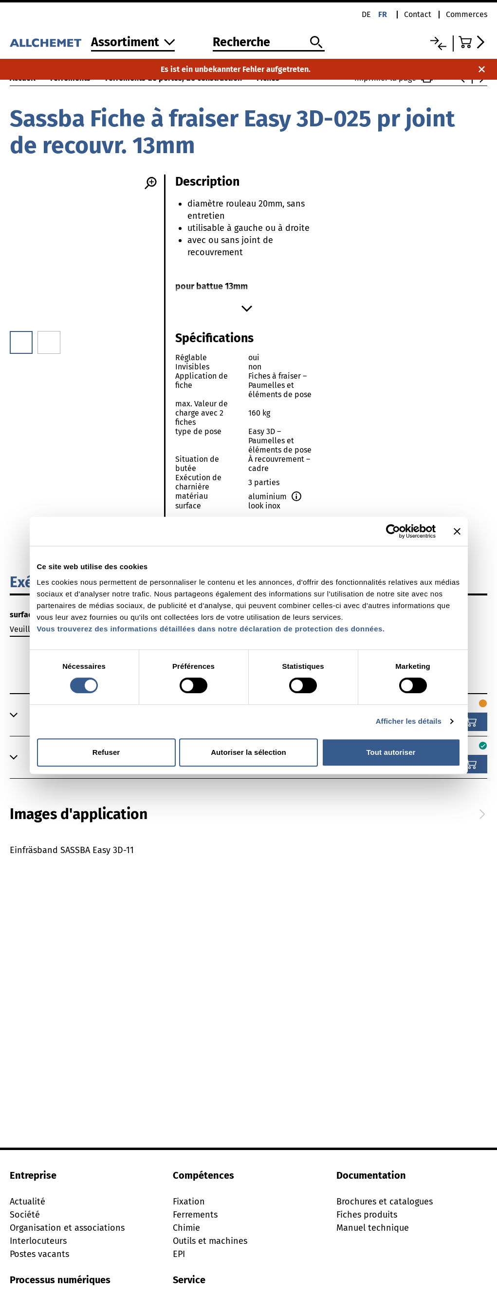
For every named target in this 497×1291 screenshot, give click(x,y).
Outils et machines (210, 1241)
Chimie (186, 1227)
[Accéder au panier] (473, 42)
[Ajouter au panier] (471, 722)
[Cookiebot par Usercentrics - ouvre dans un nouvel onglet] (393, 531)
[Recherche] (269, 43)
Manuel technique (372, 1227)
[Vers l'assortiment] (133, 43)
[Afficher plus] (246, 308)
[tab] (78, 814)
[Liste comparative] (438, 43)
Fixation (189, 1201)
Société (25, 1214)
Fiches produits (366, 1214)
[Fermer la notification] (481, 69)
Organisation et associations (67, 1227)
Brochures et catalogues (384, 1201)
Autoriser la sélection (248, 752)
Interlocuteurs (38, 1241)
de (366, 14)
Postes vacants (39, 1254)
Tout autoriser (390, 752)
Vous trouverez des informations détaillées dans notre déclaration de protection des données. (211, 629)
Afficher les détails (409, 721)
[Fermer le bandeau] (457, 531)
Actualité (27, 1201)
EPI (179, 1254)
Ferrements (195, 1214)
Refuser (106, 752)
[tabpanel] (248, 876)
